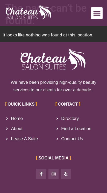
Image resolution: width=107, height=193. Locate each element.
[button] (97, 13)
